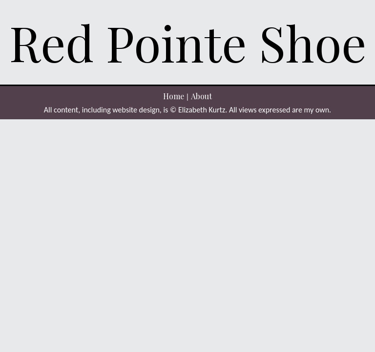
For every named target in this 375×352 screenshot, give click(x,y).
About (201, 96)
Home (173, 96)
